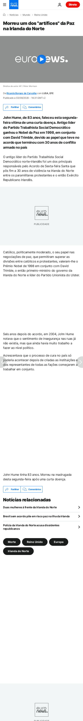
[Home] (4, 14)
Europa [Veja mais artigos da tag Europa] (58, 541)
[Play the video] (41, 59)
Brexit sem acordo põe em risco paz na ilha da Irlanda (36, 516)
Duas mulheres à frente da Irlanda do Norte (30, 507)
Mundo (26, 15)
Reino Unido (40, 15)
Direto (73, 4)
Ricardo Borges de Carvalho (22, 93)
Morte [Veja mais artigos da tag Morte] (12, 541)
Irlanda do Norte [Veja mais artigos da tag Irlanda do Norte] (18, 551)
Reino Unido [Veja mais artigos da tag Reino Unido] (35, 541)
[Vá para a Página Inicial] (13, 4)
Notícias (14, 15)
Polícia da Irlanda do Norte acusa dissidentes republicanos (31, 527)
